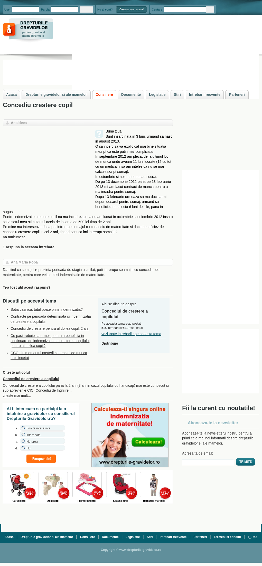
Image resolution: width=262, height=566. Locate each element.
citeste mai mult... (17, 395)
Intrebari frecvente (173, 537)
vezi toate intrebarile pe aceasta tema (131, 334)
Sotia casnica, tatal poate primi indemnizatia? (47, 309)
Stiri (150, 537)
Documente (110, 537)
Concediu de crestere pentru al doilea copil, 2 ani (50, 328)
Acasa (9, 537)
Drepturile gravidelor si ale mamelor (47, 537)
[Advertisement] (46, 165)
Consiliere (87, 537)
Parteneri (200, 537)
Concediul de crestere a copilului (31, 379)
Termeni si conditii (227, 537)
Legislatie (133, 537)
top (252, 537)
